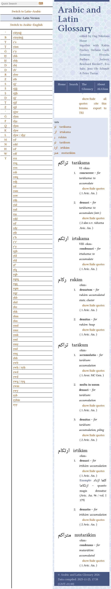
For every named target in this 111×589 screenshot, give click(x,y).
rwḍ (15, 376)
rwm (16, 385)
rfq (15, 269)
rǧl (15, 107)
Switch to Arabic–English (26, 24)
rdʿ (15, 148)
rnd (15, 348)
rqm (15, 288)
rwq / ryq (19, 381)
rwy (15, 390)
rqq (15, 283)
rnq (15, 353)
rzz (15, 158)
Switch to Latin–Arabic (26, 11)
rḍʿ (15, 223)
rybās (16, 399)
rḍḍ (15, 218)
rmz (15, 330)
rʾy (15, 51)
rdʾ (15, 139)
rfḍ (15, 260)
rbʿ (15, 69)
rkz (15, 306)
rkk (15, 311)
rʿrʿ (15, 241)
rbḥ (15, 60)
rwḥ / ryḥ (19, 367)
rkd (15, 302)
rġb (15, 251)
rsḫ (15, 181)
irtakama (60, 131)
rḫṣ (15, 121)
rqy (15, 292)
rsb (15, 172)
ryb (15, 395)
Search (73, 84)
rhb (15, 358)
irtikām (60, 147)
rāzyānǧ (18, 37)
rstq (15, 176)
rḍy (15, 228)
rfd (15, 255)
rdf (15, 153)
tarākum (60, 142)
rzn (15, 167)
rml (15, 339)
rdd (15, 144)
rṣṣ (15, 214)
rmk (15, 334)
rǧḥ (15, 93)
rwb (15, 362)
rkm (15, 316)
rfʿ (14, 265)
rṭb (15, 232)
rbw (15, 74)
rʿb (15, 237)
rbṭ (15, 65)
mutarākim (62, 152)
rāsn (16, 46)
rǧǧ (15, 88)
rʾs (14, 42)
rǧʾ (15, 83)
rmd (15, 325)
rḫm (16, 125)
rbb (15, 55)
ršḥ (15, 200)
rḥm (16, 116)
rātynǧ (17, 32)
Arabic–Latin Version (26, 18)
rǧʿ (15, 97)
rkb (15, 297)
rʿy (15, 246)
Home (62, 84)
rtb (15, 79)
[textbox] (19, 3)
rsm (15, 190)
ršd (15, 204)
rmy (15, 344)
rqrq (16, 278)
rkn (15, 320)
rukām (58, 137)
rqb (15, 274)
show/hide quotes (93, 188)
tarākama (60, 126)
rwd (15, 371)
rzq (15, 162)
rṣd (15, 209)
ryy (15, 404)
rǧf (15, 102)
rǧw (15, 111)
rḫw (15, 130)
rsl (14, 186)
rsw (15, 195)
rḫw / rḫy (19, 135)
